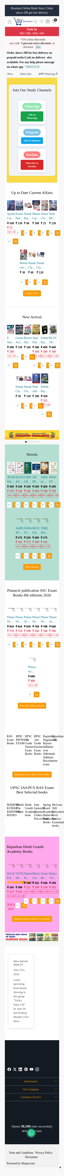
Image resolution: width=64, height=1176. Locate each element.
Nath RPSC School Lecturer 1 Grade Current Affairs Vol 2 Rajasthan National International (53, 216)
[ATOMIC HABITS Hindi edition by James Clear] (11, 468)
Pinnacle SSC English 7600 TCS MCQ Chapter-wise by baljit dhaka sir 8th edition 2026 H (19, 620)
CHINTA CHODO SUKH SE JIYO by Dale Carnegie (28, 480)
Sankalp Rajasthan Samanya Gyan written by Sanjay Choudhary (44, 340)
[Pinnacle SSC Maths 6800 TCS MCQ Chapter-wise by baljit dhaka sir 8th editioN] (11, 608)
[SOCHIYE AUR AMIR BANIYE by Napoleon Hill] (19, 468)
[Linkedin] (20, 1069)
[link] (36, 21)
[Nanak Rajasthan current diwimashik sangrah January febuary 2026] (28, 205)
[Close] (55, 9)
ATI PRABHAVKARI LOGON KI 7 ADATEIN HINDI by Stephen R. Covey (36, 480)
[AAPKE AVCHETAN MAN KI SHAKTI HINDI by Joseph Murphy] (19, 519)
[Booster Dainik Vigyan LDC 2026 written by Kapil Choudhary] (28, 329)
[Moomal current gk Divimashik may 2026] (23, 254)
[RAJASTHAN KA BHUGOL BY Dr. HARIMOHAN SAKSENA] (11, 864)
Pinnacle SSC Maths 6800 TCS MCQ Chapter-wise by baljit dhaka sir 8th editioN (11, 620)
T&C (38, 47)
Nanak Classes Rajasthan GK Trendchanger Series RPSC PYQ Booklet (28, 389)
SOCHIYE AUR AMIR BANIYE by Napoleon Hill (19, 480)
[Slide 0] (26, 442)
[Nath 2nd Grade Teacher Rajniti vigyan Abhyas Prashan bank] (36, 378)
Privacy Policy (44, 1152)
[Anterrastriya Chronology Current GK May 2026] (44, 205)
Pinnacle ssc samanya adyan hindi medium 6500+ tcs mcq (53, 620)
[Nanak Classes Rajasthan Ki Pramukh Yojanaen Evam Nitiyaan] (19, 378)
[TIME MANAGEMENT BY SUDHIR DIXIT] (44, 519)
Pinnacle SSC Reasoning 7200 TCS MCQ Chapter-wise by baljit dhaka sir (36, 620)
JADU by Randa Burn (44, 480)
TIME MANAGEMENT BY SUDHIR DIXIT (44, 531)
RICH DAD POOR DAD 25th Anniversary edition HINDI (36, 531)
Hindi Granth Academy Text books (32, 918)
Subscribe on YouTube (32, 165)
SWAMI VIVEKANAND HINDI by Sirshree (28, 531)
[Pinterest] (26, 1069)
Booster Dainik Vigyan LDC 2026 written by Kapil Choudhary (28, 340)
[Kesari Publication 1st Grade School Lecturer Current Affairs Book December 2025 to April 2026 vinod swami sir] (19, 205)
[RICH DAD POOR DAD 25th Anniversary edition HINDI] (36, 519)
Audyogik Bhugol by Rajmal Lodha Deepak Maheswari (44, 876)
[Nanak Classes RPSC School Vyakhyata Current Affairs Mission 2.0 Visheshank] (40, 254)
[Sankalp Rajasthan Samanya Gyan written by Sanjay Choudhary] (44, 329)
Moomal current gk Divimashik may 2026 (23, 265)
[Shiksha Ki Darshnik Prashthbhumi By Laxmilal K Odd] (28, 864)
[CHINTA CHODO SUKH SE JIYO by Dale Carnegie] (28, 468)
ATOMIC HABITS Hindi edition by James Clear (11, 480)
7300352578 (32, 66)
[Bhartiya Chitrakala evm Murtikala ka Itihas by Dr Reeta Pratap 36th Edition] (36, 864)
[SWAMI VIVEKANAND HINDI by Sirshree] (28, 519)
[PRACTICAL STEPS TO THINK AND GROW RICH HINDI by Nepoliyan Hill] (53, 468)
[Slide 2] (32, 442)
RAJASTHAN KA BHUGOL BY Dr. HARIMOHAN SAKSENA (11, 876)
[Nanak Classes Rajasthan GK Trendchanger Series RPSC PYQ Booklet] (28, 378)
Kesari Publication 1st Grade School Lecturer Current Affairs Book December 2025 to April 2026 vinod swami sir (19, 216)
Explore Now (32, 293)
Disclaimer (31, 1157)
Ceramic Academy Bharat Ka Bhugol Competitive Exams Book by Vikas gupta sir (19, 340)
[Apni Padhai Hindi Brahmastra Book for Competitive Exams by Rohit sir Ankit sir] (36, 329)
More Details (32, 566)
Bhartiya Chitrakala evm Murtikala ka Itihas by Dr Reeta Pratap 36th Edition (36, 876)
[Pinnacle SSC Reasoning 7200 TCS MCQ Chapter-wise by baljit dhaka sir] (36, 608)
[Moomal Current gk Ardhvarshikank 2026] (36, 205)
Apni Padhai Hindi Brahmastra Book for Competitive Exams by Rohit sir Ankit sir (36, 340)
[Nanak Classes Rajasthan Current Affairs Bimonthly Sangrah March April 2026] (32, 254)
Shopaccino (28, 1163)
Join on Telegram (32, 140)
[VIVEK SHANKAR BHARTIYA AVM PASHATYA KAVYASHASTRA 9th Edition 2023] (19, 864)
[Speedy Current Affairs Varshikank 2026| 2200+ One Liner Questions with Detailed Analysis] (11, 205)
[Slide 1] (29, 442)
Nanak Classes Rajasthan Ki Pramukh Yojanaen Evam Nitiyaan (19, 389)
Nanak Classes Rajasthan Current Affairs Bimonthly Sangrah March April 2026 (32, 265)
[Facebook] (9, 1069)
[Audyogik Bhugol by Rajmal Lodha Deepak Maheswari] (44, 864)
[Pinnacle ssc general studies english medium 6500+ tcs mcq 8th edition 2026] (32, 658)
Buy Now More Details (32, 705)
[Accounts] (47, 21)
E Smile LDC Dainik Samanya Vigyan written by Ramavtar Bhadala (11, 340)
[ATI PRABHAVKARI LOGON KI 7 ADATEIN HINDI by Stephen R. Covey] (36, 468)
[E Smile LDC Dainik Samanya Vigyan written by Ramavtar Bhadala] (11, 329)
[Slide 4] (38, 442)
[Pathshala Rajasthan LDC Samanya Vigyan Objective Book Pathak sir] (44, 378)
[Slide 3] (35, 442)
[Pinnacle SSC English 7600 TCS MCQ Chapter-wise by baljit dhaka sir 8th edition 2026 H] (19, 608)
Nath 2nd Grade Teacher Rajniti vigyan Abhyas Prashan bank (36, 389)
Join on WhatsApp (32, 116)
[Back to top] (60, 1167)
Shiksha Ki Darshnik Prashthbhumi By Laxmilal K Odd (28, 876)
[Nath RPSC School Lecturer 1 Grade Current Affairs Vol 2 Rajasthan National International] (53, 205)
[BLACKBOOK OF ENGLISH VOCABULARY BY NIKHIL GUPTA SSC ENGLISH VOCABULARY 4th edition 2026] (53, 329)
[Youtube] (31, 1069)
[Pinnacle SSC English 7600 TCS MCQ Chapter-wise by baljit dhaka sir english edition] (28, 608)
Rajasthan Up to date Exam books (31, 774)
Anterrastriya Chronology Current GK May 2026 (44, 216)
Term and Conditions (21, 1152)
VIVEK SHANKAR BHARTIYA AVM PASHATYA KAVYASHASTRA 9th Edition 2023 (19, 876)
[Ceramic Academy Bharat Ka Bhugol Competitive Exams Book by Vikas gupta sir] (19, 329)
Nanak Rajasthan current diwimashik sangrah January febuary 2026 (28, 216)
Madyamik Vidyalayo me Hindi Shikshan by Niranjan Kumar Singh (53, 876)
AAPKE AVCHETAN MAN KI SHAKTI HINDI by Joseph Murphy (19, 531)
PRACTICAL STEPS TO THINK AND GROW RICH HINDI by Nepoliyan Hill (53, 480)
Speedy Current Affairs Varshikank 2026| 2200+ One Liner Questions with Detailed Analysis (11, 216)
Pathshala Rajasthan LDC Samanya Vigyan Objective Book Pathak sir (44, 389)
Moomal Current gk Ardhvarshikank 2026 (36, 216)
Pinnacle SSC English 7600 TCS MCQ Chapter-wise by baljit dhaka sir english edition (28, 620)
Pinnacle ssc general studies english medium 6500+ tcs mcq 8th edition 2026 (32, 669)
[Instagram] (37, 1069)
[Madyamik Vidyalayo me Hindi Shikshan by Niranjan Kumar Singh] (53, 864)
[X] (14, 1069)
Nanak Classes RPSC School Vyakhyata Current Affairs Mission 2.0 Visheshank (40, 265)
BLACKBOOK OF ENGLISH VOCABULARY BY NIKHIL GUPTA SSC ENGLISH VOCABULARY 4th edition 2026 (53, 340)
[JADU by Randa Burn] (44, 468)
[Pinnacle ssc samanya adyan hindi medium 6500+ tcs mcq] (53, 608)
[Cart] (15, 241)
